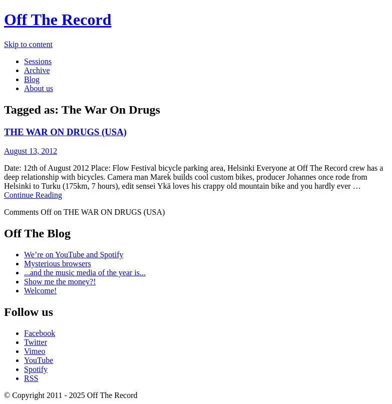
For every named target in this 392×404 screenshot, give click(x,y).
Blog (32, 79)
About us (38, 88)
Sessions (38, 61)
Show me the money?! (60, 281)
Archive (37, 70)
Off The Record (57, 20)
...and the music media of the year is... (85, 272)
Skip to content (28, 44)
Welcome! (40, 290)
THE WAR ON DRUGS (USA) (65, 132)
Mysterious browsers (57, 263)
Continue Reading (33, 195)
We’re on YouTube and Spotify (74, 254)
